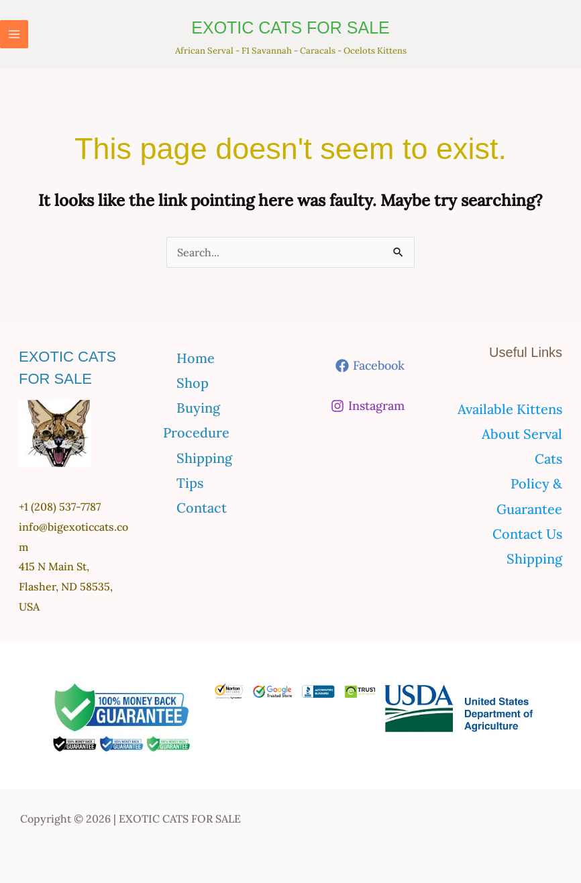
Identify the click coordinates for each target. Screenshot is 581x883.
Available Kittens (510, 409)
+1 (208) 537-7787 (60, 506)
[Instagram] (367, 406)
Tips (189, 482)
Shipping (204, 458)
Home (195, 358)
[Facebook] (370, 366)
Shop (192, 382)
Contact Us (527, 533)
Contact (201, 507)
